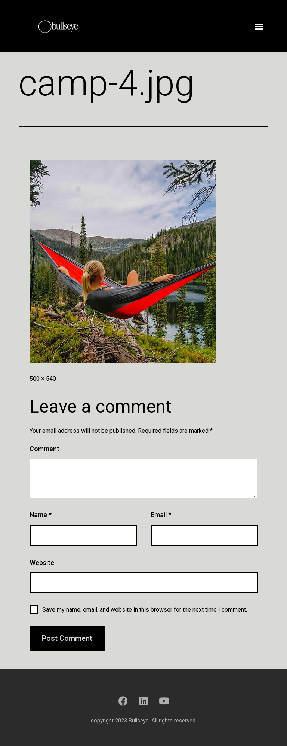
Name (41, 515)
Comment (44, 449)
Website (42, 562)
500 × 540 (43, 378)
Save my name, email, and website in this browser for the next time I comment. (144, 609)
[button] (259, 26)
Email (161, 515)
